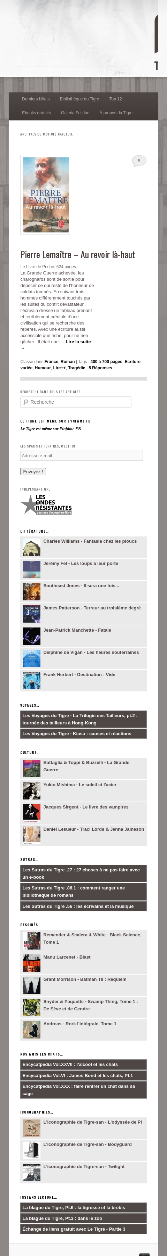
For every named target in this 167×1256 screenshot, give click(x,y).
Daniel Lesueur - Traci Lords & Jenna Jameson (93, 829)
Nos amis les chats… (41, 1054)
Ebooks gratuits (36, 112)
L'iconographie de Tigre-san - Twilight (83, 1166)
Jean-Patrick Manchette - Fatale (77, 630)
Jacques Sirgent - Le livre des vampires (85, 807)
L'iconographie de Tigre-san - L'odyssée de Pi (92, 1122)
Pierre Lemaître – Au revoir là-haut (77, 254)
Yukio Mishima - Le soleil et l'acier (79, 784)
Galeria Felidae (75, 112)
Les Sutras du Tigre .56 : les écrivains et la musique (78, 906)
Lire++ (59, 368)
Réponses (100, 368)
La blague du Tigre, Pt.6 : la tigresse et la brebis (73, 1207)
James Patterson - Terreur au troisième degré (92, 607)
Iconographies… (36, 1112)
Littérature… (34, 531)
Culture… (30, 752)
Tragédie (76, 368)
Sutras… (29, 859)
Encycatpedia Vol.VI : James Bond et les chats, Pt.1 (77, 1075)
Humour (43, 368)
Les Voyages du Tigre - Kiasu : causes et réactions (76, 733)
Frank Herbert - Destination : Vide (79, 674)
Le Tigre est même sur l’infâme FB (55, 421)
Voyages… (29, 705)
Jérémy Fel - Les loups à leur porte (80, 563)
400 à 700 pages (106, 361)
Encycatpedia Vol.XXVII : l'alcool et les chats (70, 1064)
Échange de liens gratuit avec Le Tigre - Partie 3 (73, 1229)
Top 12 (115, 99)
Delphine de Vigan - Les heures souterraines (91, 652)
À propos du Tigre (116, 112)
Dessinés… (30, 924)
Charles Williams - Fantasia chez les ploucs (90, 541)
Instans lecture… (38, 1197)
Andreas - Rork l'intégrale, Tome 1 (79, 1023)
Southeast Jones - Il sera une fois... (81, 585)
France (51, 361)
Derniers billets (36, 99)
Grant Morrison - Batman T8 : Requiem (84, 979)
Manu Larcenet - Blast (66, 957)
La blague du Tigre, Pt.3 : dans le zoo (62, 1218)
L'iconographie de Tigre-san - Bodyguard (87, 1144)
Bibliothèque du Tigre (79, 99)
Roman (68, 361)
